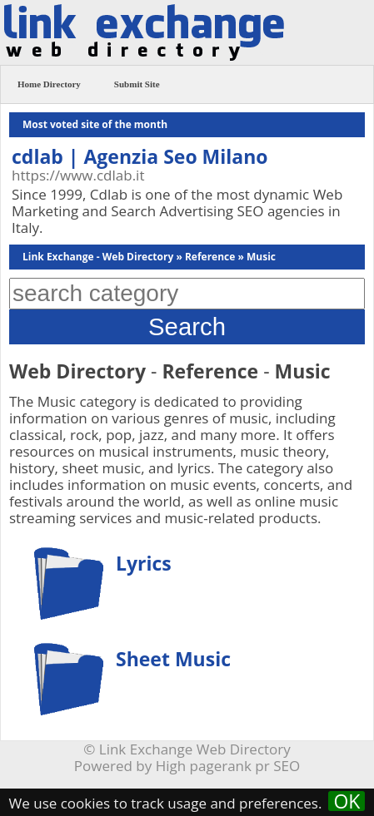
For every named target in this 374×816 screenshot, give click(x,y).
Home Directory (49, 84)
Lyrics (144, 563)
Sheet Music (173, 658)
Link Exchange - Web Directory (97, 257)
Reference (210, 257)
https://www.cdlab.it (78, 175)
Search (187, 326)
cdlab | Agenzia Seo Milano (140, 156)
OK (346, 801)
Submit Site (137, 84)
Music (261, 257)
